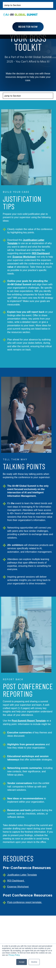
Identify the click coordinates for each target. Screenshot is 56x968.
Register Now (28, 26)
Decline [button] (34, 962)
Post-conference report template (24, 902)
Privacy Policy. (14, 955)
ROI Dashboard (41, 253)
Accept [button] (21, 962)
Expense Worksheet (24, 257)
